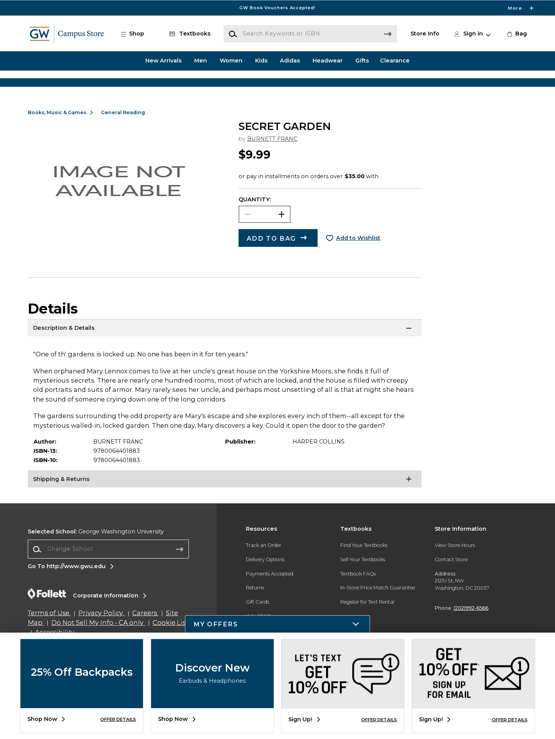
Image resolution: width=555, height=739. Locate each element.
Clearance (395, 60)
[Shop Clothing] (96, 83)
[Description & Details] (225, 353)
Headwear (328, 60)
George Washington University (96, 555)
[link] (516, 34)
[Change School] (108, 573)
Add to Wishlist (358, 261)
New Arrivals (163, 60)
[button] (136, 34)
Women (231, 60)
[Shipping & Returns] (225, 504)
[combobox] (108, 573)
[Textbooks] (188, 34)
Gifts (362, 60)
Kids (261, 60)
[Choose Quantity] (264, 238)
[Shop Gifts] (458, 83)
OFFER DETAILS (118, 719)
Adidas (290, 60)
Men (200, 60)
